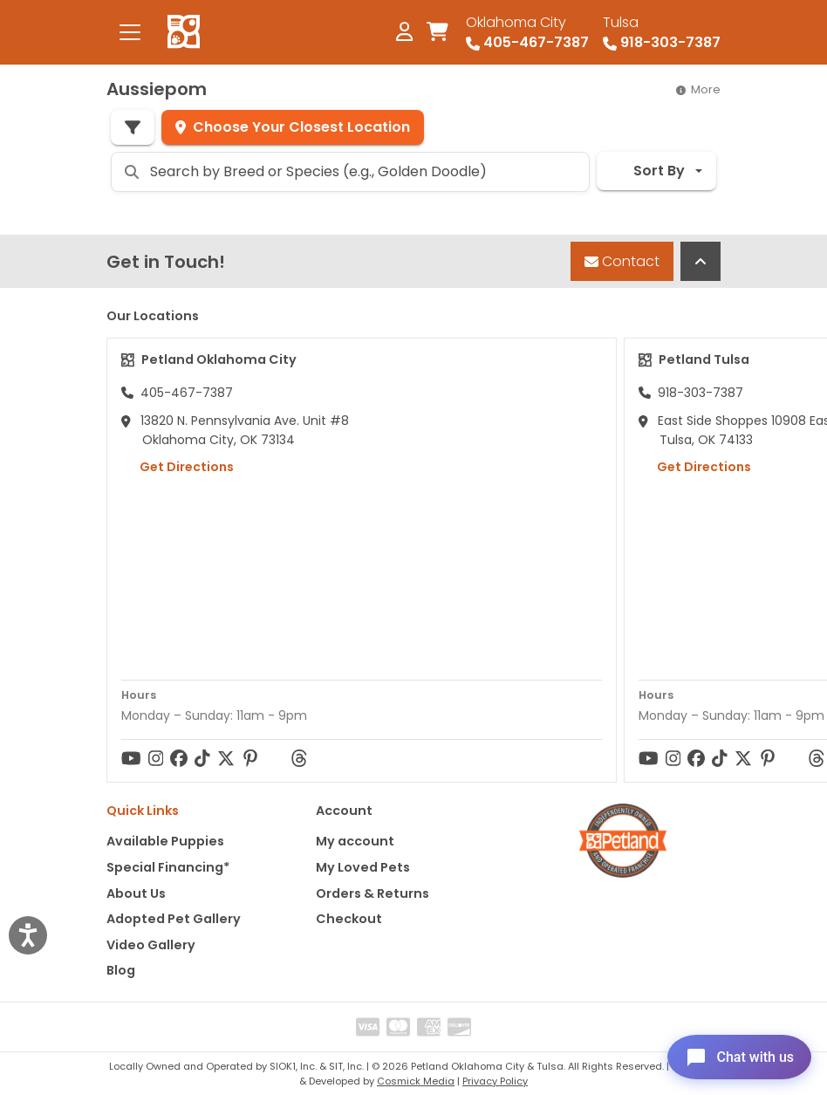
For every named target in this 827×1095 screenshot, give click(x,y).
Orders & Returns (372, 893)
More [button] (698, 89)
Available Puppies (165, 841)
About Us (136, 893)
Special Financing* (167, 867)
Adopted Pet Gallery (173, 918)
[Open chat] (734, 1055)
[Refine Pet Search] (132, 127)
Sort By (648, 171)
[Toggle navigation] (130, 32)
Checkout (349, 918)
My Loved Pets (363, 867)
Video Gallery (150, 945)
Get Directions (177, 467)
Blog (120, 970)
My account (355, 841)
